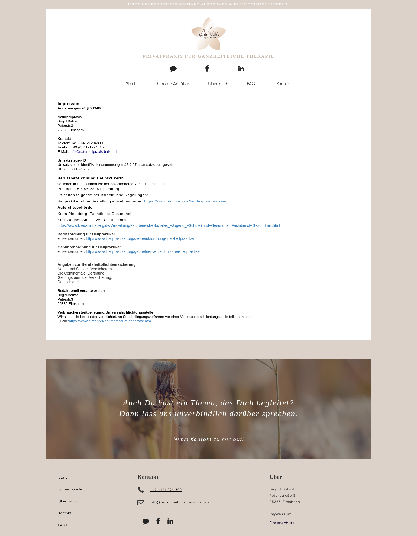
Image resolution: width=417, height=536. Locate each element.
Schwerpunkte (70, 489)
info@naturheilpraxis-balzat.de (94, 152)
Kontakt (283, 84)
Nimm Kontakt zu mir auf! (208, 439)
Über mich (218, 84)
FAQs (252, 84)
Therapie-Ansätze (171, 84)
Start (130, 84)
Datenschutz (282, 523)
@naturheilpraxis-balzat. (181, 502)
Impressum (281, 514)
